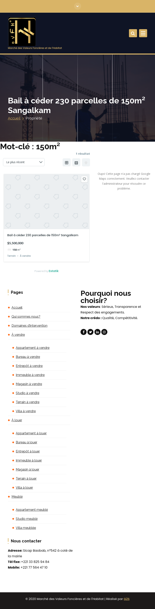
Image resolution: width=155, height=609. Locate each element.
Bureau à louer (26, 442)
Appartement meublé (32, 510)
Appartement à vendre (32, 348)
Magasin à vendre (29, 384)
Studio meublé (27, 519)
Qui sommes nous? (26, 316)
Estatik (54, 271)
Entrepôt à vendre (29, 366)
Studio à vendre (27, 393)
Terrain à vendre (27, 402)
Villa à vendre (26, 411)
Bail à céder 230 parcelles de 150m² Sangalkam (42, 235)
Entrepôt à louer (28, 451)
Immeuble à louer (29, 460)
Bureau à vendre (28, 357)
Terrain (11, 256)
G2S (127, 599)
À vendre (25, 256)
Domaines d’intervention (29, 326)
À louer (17, 420)
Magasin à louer (27, 469)
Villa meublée (26, 528)
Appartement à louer (31, 433)
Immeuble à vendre (30, 375)
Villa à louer (24, 487)
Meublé (17, 497)
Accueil (14, 118)
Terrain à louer (26, 478)
